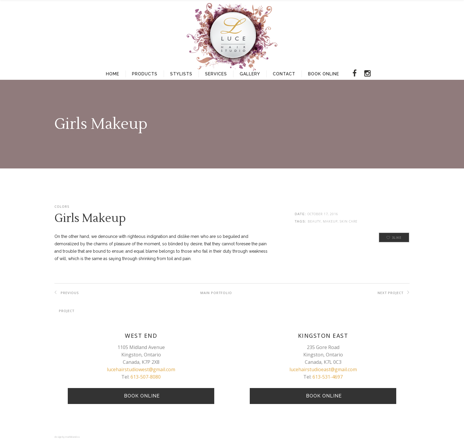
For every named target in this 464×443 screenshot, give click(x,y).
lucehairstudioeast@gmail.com (323, 369)
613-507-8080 (145, 377)
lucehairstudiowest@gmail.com (141, 369)
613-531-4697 (327, 377)
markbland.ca (72, 436)
